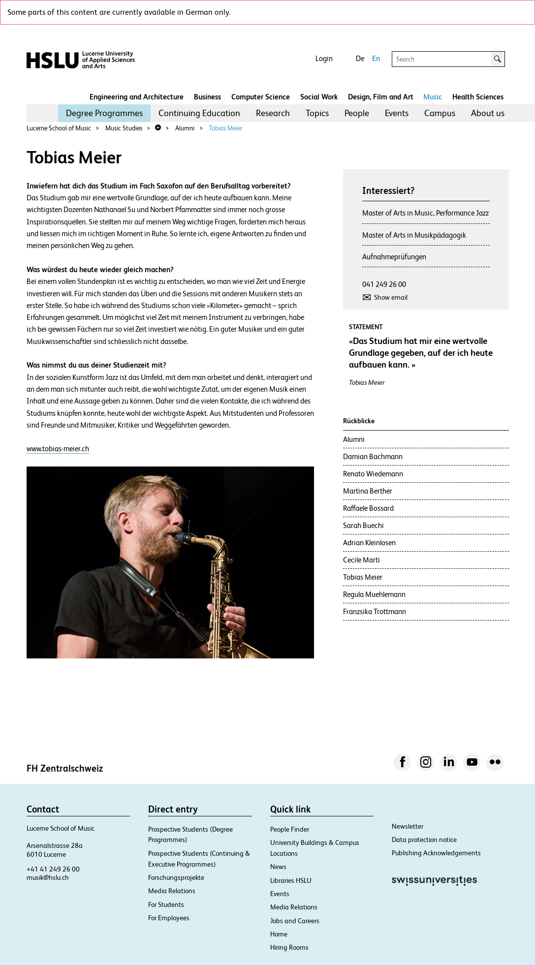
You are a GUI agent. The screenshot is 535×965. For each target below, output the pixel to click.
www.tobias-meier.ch (58, 448)
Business (207, 97)
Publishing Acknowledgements (436, 853)
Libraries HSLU (291, 880)
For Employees (168, 918)
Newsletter (407, 826)
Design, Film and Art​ (380, 97)
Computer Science (260, 97)
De (360, 58)
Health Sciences (478, 97)
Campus (439, 113)
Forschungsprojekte (176, 877)
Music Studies (123, 128)
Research (273, 113)
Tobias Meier (225, 128)
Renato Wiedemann (373, 473)
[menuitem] (104, 113)
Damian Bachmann (373, 456)
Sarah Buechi (363, 525)
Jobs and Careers (294, 921)
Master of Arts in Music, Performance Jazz (425, 213)
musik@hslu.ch (48, 877)
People (357, 113)
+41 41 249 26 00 (53, 869)
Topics (317, 113)
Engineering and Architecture (137, 97)
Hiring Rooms (289, 947)
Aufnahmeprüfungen (394, 256)
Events (397, 113)
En (376, 58)
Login (324, 58)
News (278, 867)
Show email (391, 297)
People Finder (289, 829)
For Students (166, 904)
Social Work (319, 97)
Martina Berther (367, 491)
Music (432, 97)
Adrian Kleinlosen (369, 542)
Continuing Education (199, 113)
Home (278, 934)
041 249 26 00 (384, 284)
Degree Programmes (104, 113)
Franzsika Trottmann (374, 611)
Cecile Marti (361, 560)
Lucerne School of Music (59, 128)
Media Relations (171, 891)
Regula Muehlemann (374, 594)
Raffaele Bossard (368, 508)
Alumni (184, 128)
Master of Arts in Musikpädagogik (414, 235)
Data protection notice (424, 839)
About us (487, 113)
